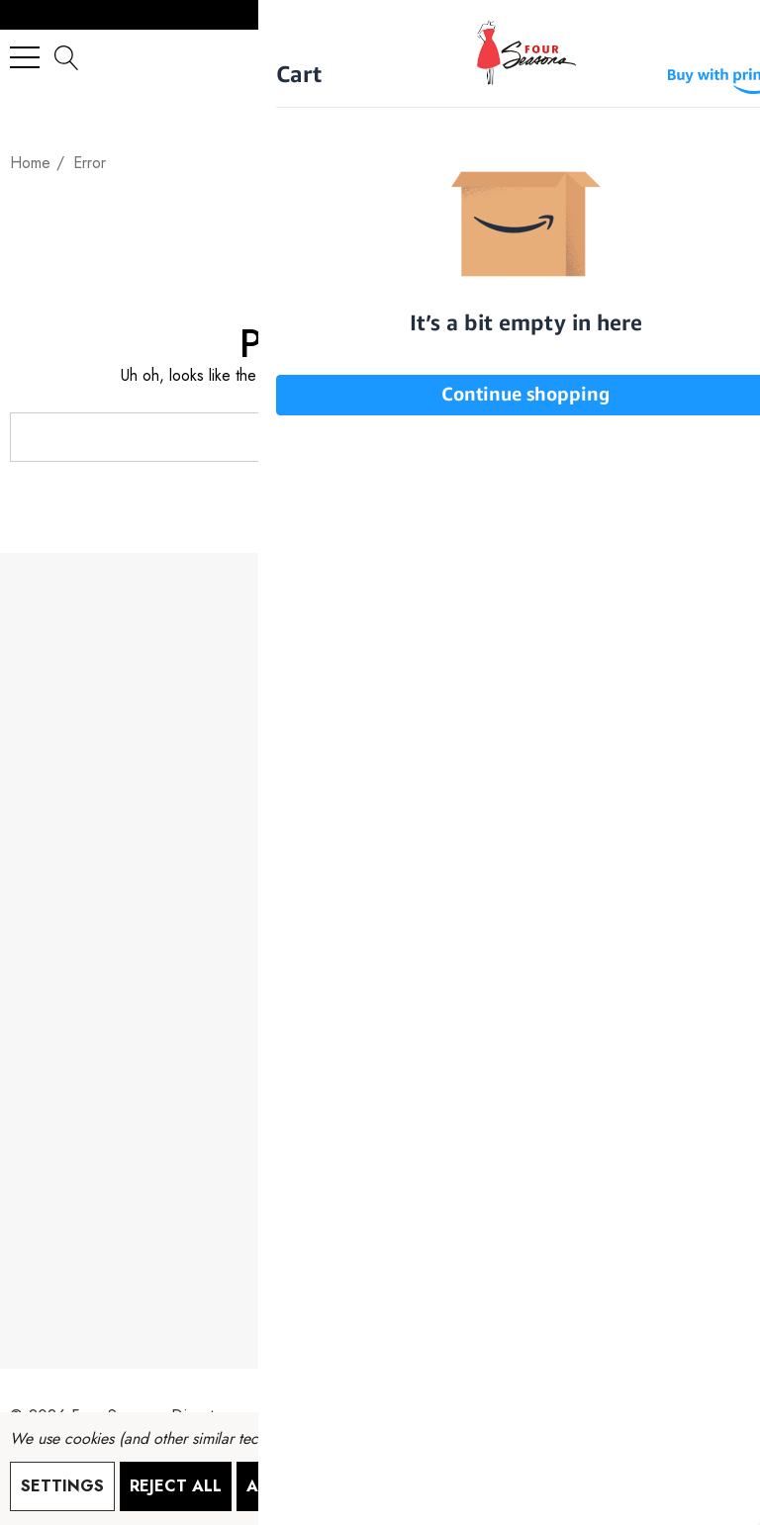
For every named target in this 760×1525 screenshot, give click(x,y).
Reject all (176, 1486)
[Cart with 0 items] (725, 57)
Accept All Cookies (337, 1486)
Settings (62, 1486)
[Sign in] (686, 57)
